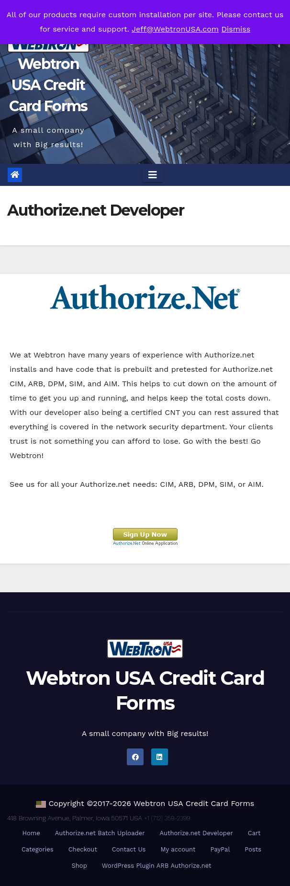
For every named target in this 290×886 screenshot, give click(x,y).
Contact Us (129, 849)
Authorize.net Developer (196, 833)
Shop (79, 865)
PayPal (220, 849)
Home (31, 833)
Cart (254, 833)
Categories (38, 849)
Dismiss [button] (236, 29)
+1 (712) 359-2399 (167, 818)
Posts (253, 849)
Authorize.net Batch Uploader (100, 833)
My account (177, 849)
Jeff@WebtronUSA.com (175, 29)
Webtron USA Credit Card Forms (48, 85)
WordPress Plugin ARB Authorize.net (157, 865)
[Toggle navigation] (152, 175)
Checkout (82, 849)
